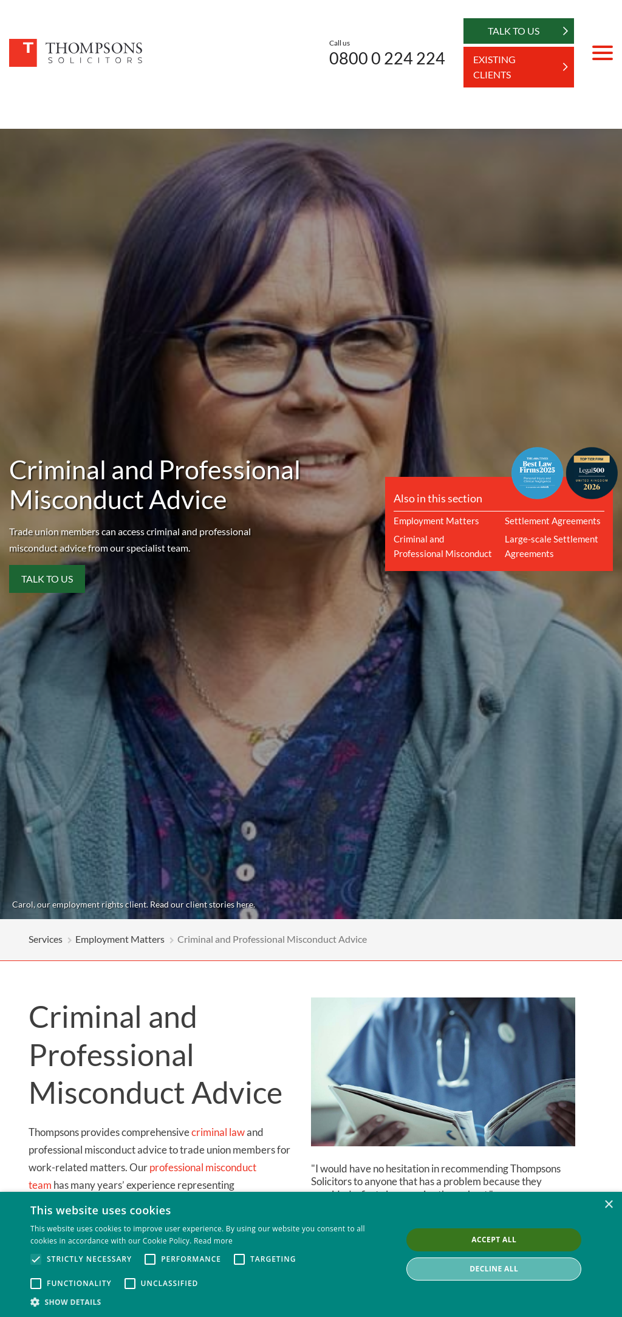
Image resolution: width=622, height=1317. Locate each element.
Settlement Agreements (553, 520)
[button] (210, 1302)
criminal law (218, 1132)
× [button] (608, 1204)
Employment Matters (436, 520)
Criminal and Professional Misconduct (443, 546)
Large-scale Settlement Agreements (551, 546)
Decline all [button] (494, 1269)
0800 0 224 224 (387, 58)
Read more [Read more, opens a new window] (213, 1241)
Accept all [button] (493, 1239)
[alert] (311, 1254)
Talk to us (47, 578)
